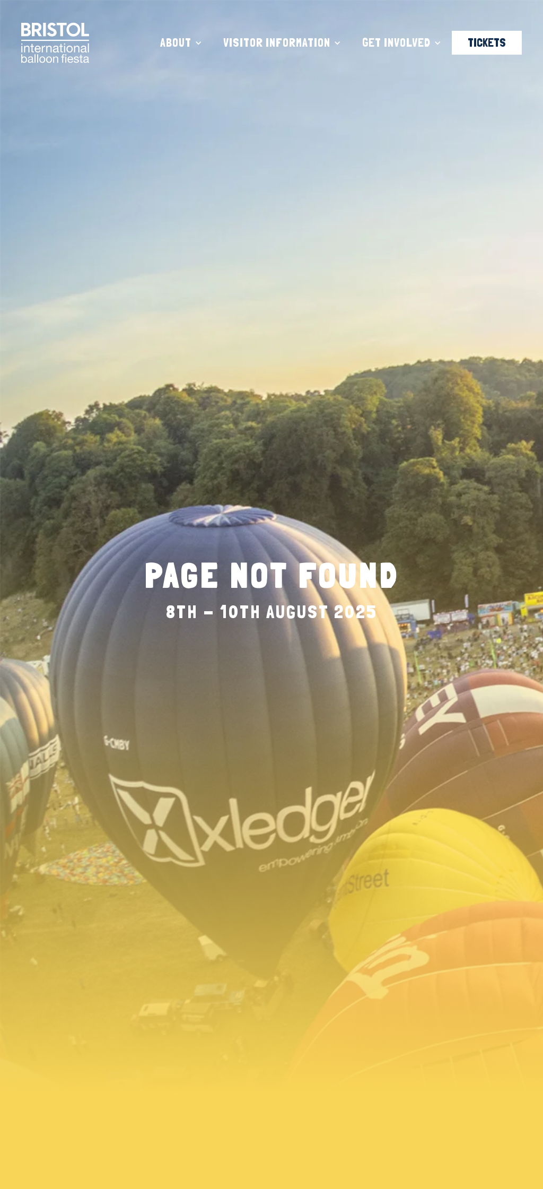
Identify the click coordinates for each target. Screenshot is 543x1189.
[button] (181, 42)
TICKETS (487, 42)
